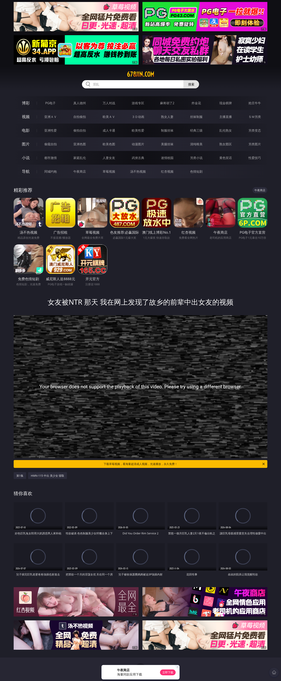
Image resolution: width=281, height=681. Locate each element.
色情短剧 (196, 171)
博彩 (26, 103)
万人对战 (109, 103)
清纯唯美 (196, 144)
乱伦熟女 (225, 130)
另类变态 (254, 130)
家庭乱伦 (79, 158)
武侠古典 (138, 158)
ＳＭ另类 (254, 117)
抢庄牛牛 (254, 103)
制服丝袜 (167, 130)
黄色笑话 (225, 158)
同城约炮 (50, 171)
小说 (26, 157)
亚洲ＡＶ (50, 117)
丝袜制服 (196, 117)
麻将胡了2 (167, 103)
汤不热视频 (138, 171)
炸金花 (196, 103)
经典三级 (196, 130)
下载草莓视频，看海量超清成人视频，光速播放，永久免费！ (184, 464)
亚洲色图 (79, 144)
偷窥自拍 (50, 144)
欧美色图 (109, 144)
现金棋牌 (225, 103)
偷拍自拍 (79, 130)
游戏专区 (138, 103)
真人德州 (79, 103)
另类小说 (196, 158)
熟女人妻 (167, 117)
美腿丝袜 (167, 144)
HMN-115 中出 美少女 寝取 (47, 475)
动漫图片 (138, 144)
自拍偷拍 (79, 117)
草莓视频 (109, 171)
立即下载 (167, 672)
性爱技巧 (254, 158)
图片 (26, 144)
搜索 (191, 84)
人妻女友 (109, 158)
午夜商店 (79, 171)
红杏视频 (167, 171)
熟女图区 (225, 144)
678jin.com (140, 74)
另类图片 (254, 144)
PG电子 (50, 103)
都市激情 (50, 158)
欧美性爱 (138, 130)
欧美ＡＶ (109, 117)
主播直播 (225, 117)
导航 (26, 171)
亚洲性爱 (50, 130)
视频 (26, 116)
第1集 (19, 475)
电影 (26, 130)
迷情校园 (167, 158)
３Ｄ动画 (138, 117)
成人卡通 (109, 130)
